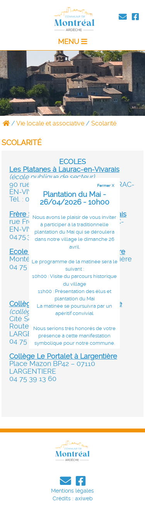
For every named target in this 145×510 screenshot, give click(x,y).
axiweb (84, 498)
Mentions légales (72, 491)
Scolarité (103, 123)
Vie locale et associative (50, 123)
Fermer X (105, 185)
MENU (72, 42)
